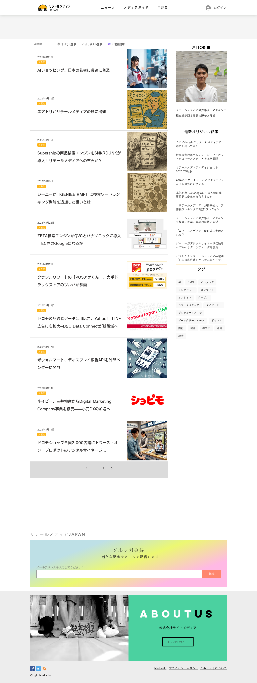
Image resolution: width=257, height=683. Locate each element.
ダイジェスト (214, 305)
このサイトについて (213, 668)
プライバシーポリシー (183, 668)
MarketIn (160, 668)
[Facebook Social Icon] (32, 668)
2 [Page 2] (103, 468)
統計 (181, 335)
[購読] (211, 574)
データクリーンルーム (191, 320)
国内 (181, 328)
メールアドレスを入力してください (58, 567)
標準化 (206, 328)
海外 (219, 328)
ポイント (216, 320)
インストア (207, 282)
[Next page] (111, 468)
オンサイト (184, 297)
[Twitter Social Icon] (38, 668)
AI (179, 282)
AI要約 (42, 62)
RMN (191, 282)
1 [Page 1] (95, 468)
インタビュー (186, 290)
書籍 (193, 328)
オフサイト (207, 290)
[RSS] (44, 668)
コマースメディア (188, 305)
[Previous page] (86, 468)
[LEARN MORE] (178, 641)
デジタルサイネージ (190, 313)
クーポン (203, 297)
